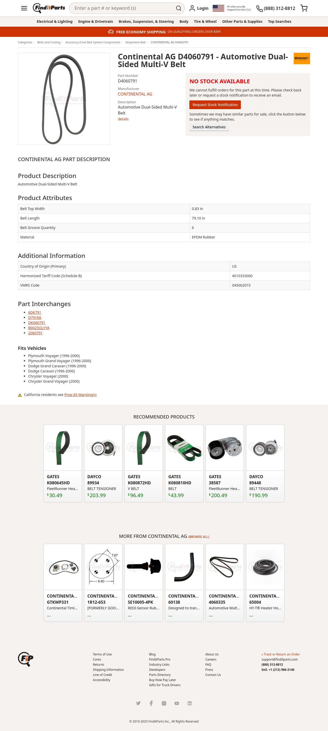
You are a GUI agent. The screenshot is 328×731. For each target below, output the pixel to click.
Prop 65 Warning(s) (80, 394)
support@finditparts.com (280, 659)
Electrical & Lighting (55, 21)
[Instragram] (164, 703)
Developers (157, 669)
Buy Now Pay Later (162, 680)
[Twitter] (138, 703)
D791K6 (34, 317)
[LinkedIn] (189, 703)
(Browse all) (198, 537)
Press (209, 669)
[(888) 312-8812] (275, 8)
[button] (25, 659)
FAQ (208, 664)
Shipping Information (108, 669)
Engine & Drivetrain (95, 21)
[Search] (121, 8)
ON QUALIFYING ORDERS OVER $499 (194, 32)
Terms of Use (102, 654)
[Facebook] (151, 703)
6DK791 (34, 312)
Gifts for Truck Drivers (165, 685)
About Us (212, 654)
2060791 (35, 332)
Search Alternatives (208, 126)
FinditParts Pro (159, 659)
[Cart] (304, 8)
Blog (152, 654)
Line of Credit (102, 675)
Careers (210, 659)
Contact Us (213, 675)
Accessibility (101, 680)
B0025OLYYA (38, 327)
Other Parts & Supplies (242, 21)
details (123, 119)
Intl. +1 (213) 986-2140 (278, 669)
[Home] (49, 8)
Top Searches (279, 21)
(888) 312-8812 (272, 664)
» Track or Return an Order (281, 654)
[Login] (198, 8)
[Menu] (24, 8)
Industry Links (159, 664)
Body (183, 21)
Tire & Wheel (205, 21)
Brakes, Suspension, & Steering (146, 21)
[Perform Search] (179, 8)
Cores (97, 659)
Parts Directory (160, 675)
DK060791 (36, 322)
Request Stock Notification (215, 104)
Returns (98, 664)
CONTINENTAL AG (135, 94)
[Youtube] (176, 703)
